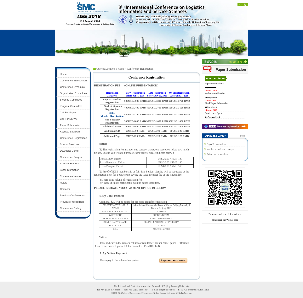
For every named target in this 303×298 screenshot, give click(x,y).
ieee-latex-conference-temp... (220, 149)
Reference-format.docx (217, 154)
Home (121, 68)
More (242, 135)
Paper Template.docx (216, 144)
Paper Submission (231, 70)
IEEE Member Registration (111, 114)
